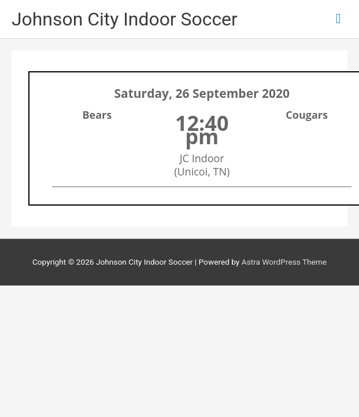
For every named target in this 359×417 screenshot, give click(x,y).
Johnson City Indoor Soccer (125, 19)
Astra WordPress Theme (284, 261)
